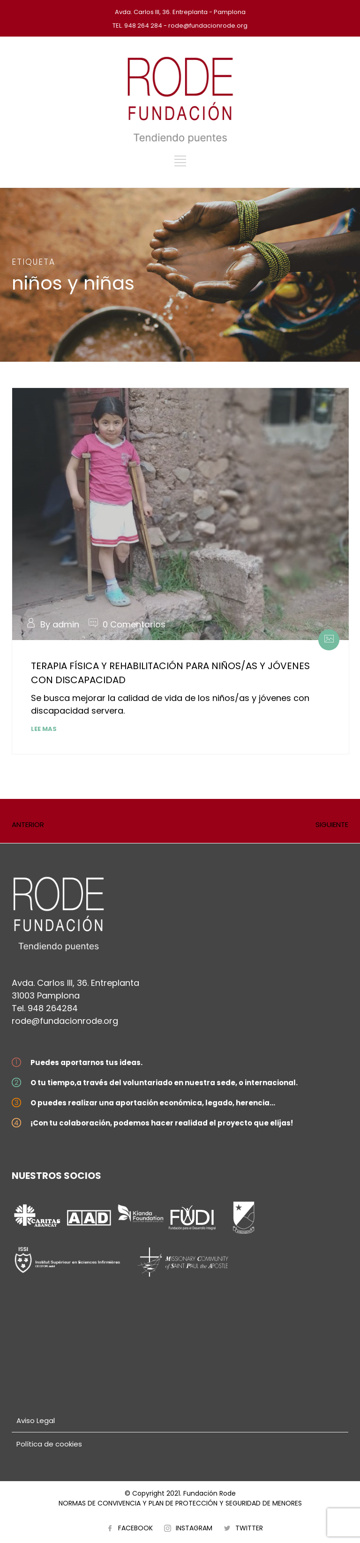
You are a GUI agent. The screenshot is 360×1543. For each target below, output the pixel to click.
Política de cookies (49, 1444)
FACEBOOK (135, 1528)
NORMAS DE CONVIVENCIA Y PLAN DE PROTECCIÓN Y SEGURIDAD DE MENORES (180, 1503)
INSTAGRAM (194, 1528)
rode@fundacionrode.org (65, 1021)
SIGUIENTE (331, 824)
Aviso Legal (35, 1420)
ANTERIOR (28, 824)
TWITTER (249, 1528)
